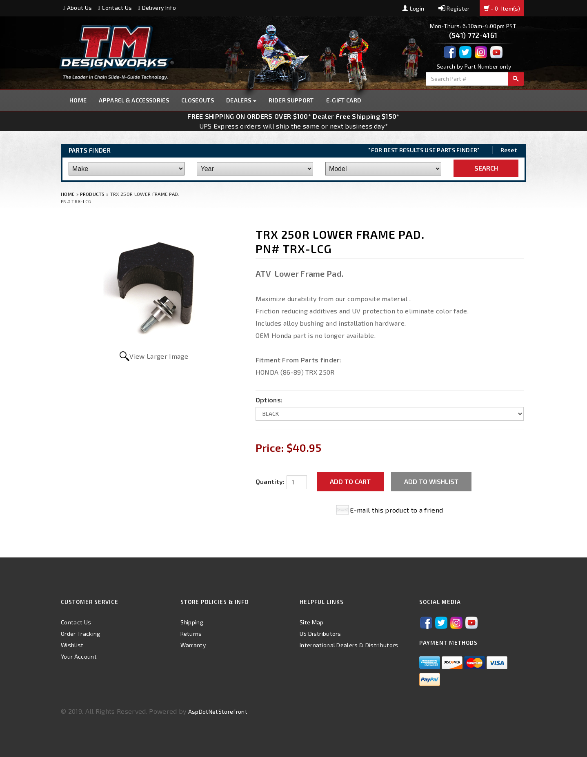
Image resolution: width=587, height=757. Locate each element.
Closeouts (197, 100)
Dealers (241, 100)
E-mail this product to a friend (396, 510)
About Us (77, 7)
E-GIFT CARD (344, 100)
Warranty (193, 645)
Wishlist (72, 645)
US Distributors (320, 633)
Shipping (192, 622)
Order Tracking (80, 633)
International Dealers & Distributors (349, 645)
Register (454, 8)
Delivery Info (157, 7)
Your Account (79, 656)
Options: (269, 400)
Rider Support (291, 100)
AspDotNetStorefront (217, 711)
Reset (508, 150)
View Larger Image (158, 356)
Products (92, 194)
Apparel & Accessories (134, 100)
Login (413, 8)
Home (78, 100)
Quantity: (270, 481)
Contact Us (115, 7)
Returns (191, 633)
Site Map (312, 622)
